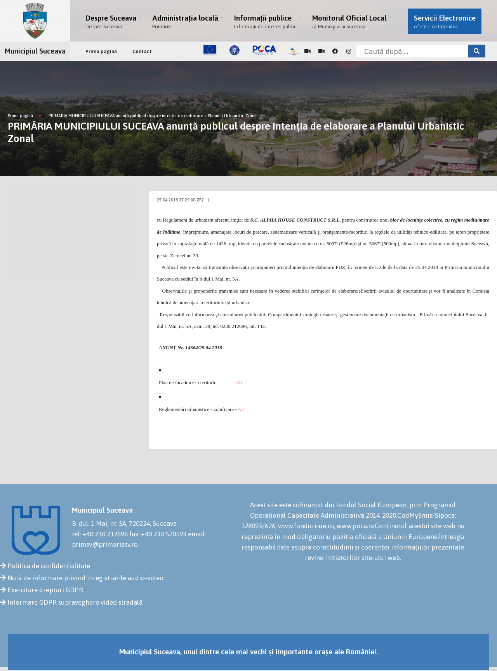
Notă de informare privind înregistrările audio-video (85, 578)
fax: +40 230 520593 (157, 534)
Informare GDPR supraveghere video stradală (74, 602)
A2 (241, 409)
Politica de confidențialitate (48, 566)
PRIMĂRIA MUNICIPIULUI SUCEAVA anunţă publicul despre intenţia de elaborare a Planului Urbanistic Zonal (153, 115)
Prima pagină (101, 51)
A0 (239, 382)
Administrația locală (185, 21)
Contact (142, 51)
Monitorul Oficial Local (349, 21)
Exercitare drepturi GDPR (45, 590)
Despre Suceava (110, 21)
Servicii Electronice (445, 21)
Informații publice (265, 21)
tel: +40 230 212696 (100, 534)
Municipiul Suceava (35, 51)
